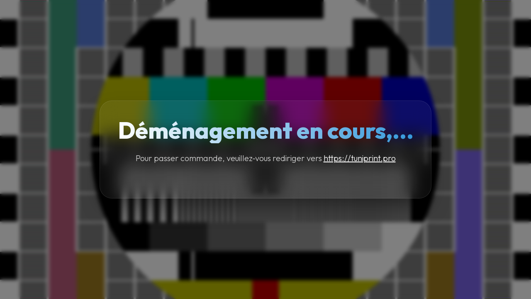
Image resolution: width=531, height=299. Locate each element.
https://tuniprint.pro (360, 158)
